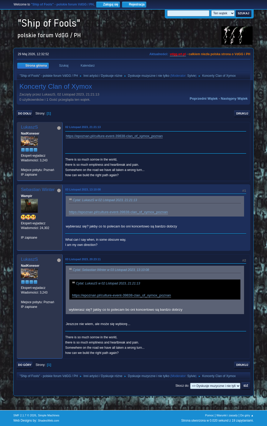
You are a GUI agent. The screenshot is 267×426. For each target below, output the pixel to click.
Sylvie (191, 76)
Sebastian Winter (37, 189)
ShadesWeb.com (48, 420)
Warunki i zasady (227, 415)
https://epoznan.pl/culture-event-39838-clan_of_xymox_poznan (114, 136)
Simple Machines (48, 415)
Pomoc (209, 415)
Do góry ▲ (246, 415)
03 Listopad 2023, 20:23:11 (83, 259)
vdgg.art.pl (178, 54)
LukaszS (29, 127)
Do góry (25, 364)
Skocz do (181, 385)
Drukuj (242, 113)
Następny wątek (234, 98)
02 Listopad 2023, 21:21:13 (83, 127)
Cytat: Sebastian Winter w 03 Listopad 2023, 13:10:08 (111, 270)
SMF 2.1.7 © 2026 (24, 415)
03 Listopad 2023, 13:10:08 (83, 189)
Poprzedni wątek (204, 98)
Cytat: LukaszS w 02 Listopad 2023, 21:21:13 (105, 200)
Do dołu (24, 113)
